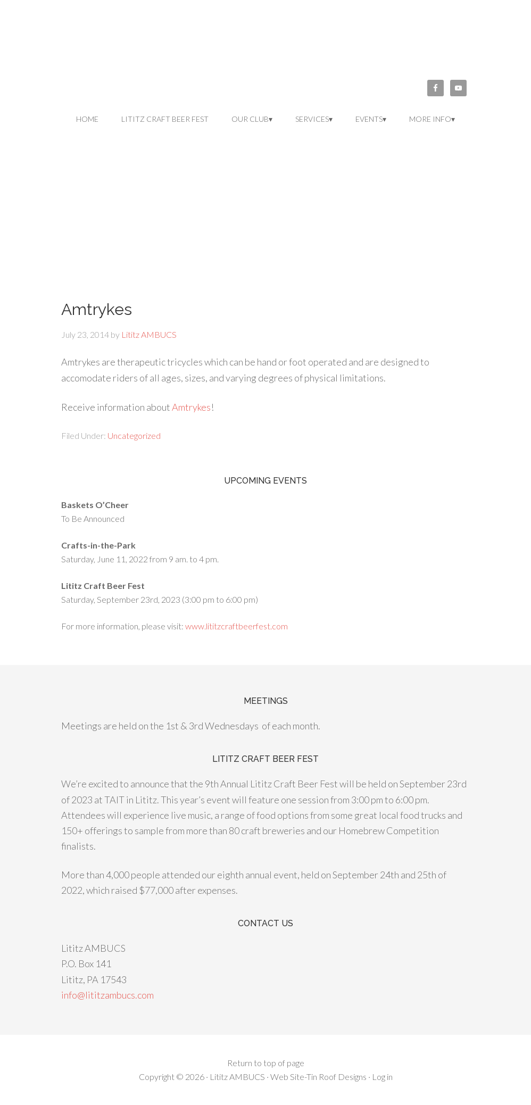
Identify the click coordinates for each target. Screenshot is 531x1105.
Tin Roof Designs (336, 1076)
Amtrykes (191, 407)
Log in (382, 1076)
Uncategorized (134, 435)
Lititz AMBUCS (265, 48)
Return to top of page (265, 1063)
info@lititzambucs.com (107, 995)
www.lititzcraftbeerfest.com (236, 626)
